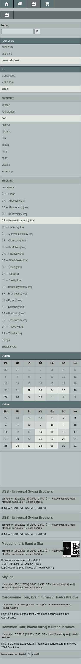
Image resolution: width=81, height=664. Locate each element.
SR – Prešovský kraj (13, 313)
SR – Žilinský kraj (12, 333)
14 (17, 383)
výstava (6, 131)
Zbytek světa (9, 346)
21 (17, 390)
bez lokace (8, 187)
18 (63, 383)
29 (28, 397)
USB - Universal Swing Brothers (27, 491)
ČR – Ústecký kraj (12, 267)
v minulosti (8, 82)
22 (28, 390)
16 (40, 383)
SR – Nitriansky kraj (13, 307)
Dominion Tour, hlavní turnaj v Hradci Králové (38, 627)
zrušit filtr (8, 98)
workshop (7, 171)
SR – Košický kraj (12, 300)
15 (28, 383)
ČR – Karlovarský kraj (14, 214)
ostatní (6, 144)
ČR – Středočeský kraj (14, 260)
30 (6, 369)
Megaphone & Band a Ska (22, 543)
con (4, 118)
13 (6, 383)
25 (63, 390)
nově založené (10, 60)
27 (6, 397)
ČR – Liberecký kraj (13, 227)
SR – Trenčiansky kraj (14, 320)
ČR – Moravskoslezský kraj (17, 233)
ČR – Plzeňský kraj (13, 253)
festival (6, 124)
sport (5, 158)
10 (52, 376)
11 (63, 376)
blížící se (7, 53)
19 (75, 383)
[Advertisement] (40, 468)
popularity (7, 47)
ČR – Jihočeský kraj (13, 200)
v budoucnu (8, 75)
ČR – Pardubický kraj (14, 247)
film (4, 138)
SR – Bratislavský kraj (14, 293)
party (5, 151)
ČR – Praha (8, 194)
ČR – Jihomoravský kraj (15, 207)
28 (17, 397)
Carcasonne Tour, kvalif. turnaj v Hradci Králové (40, 597)
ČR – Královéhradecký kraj (18, 220)
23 (40, 390)
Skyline (8, 577)
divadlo (6, 164)
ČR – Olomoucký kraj (14, 240)
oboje (5, 88)
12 (75, 376)
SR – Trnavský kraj (13, 326)
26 (75, 390)
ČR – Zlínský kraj (11, 280)
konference (8, 111)
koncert (6, 104)
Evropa (6, 340)
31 (17, 369)
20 (6, 390)
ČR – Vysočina (10, 273)
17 (52, 383)
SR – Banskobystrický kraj (17, 286)
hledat (4, 25)
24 (52, 390)
